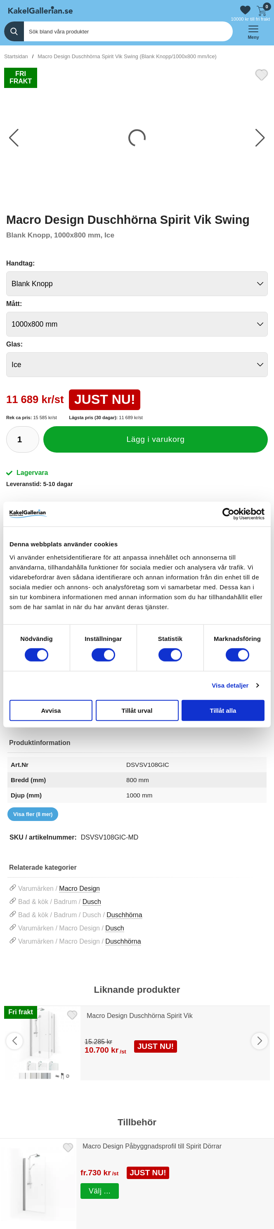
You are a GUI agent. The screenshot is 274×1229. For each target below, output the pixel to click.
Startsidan (16, 56)
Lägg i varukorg (156, 439)
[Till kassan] (261, 10)
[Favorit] (261, 74)
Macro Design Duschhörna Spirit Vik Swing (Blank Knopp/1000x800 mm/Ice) (127, 56)
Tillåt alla (223, 710)
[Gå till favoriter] (245, 10)
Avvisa (51, 710)
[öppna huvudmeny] (253, 31)
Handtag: (20, 263)
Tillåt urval (137, 710)
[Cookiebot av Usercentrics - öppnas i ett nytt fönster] (228, 514)
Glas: (14, 344)
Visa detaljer (230, 685)
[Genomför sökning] (14, 31)
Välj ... (100, 1190)
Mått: (14, 303)
